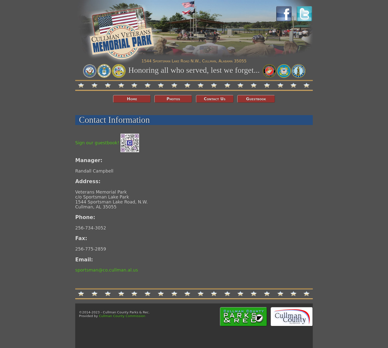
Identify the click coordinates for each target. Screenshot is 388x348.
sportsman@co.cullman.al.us (106, 270)
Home (132, 99)
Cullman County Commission (122, 316)
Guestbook (256, 99)
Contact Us (215, 99)
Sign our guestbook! (107, 142)
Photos (173, 99)
